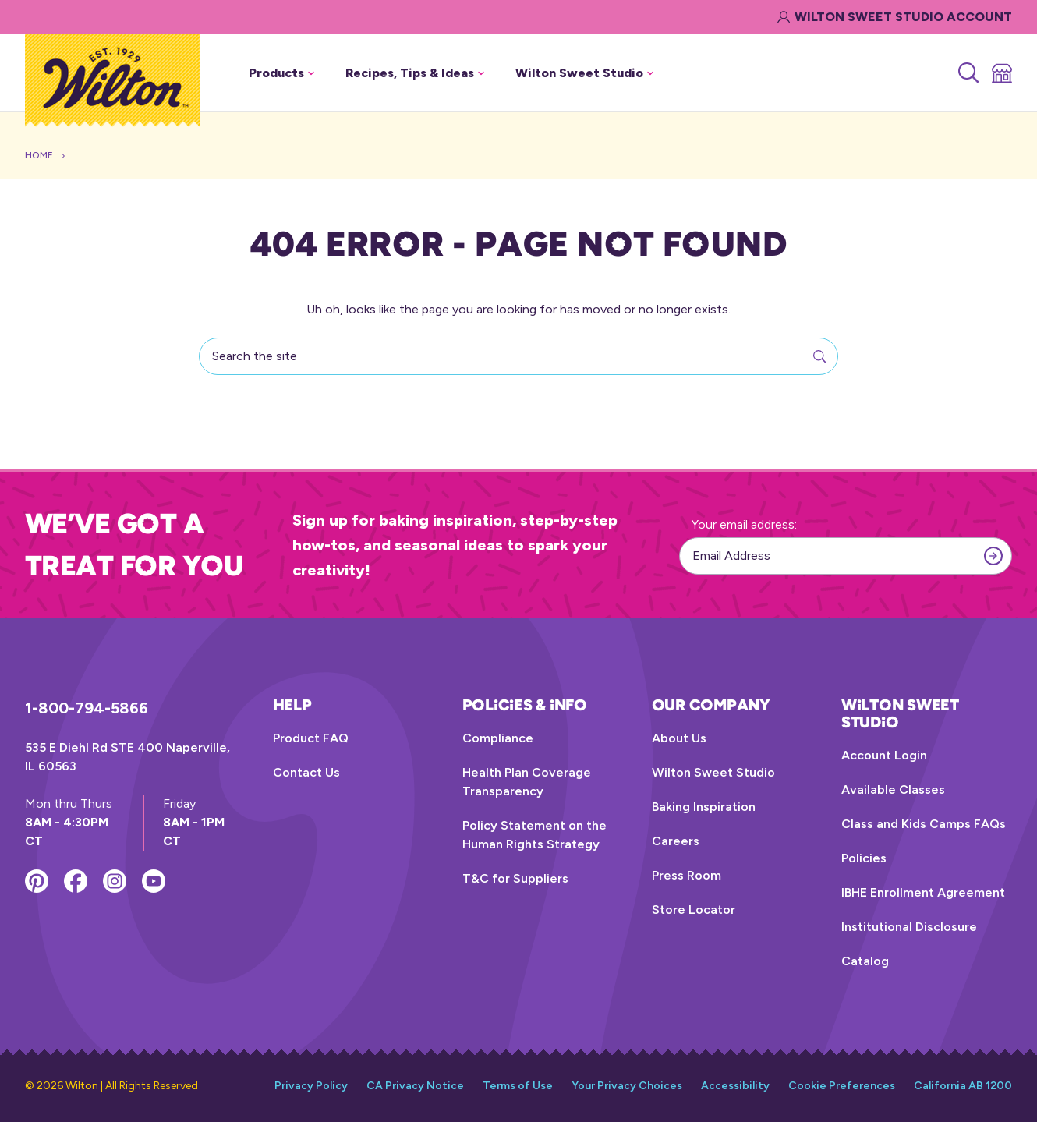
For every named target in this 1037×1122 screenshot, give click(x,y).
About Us (679, 738)
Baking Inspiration (704, 806)
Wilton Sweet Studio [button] (584, 72)
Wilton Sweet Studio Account (894, 16)
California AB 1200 (963, 1085)
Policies (864, 858)
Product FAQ (311, 738)
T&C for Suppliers (515, 878)
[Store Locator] (1000, 73)
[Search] (967, 73)
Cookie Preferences (841, 1085)
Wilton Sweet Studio (713, 772)
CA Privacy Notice (415, 1085)
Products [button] (281, 72)
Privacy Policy (311, 1085)
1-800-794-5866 (86, 708)
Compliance (497, 738)
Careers (675, 841)
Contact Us (306, 772)
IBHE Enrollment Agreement (923, 892)
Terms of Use (518, 1085)
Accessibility (735, 1085)
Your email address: (744, 524)
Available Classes (893, 789)
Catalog (865, 961)
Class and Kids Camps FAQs (923, 823)
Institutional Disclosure (909, 926)
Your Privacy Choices (627, 1085)
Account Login (884, 755)
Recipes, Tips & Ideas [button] (414, 72)
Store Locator (693, 909)
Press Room (686, 875)
